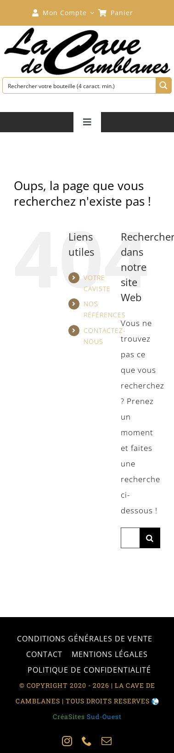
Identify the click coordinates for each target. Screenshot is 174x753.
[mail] (106, 741)
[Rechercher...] (130, 538)
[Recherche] (150, 538)
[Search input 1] (80, 85)
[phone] (87, 741)
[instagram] (67, 741)
